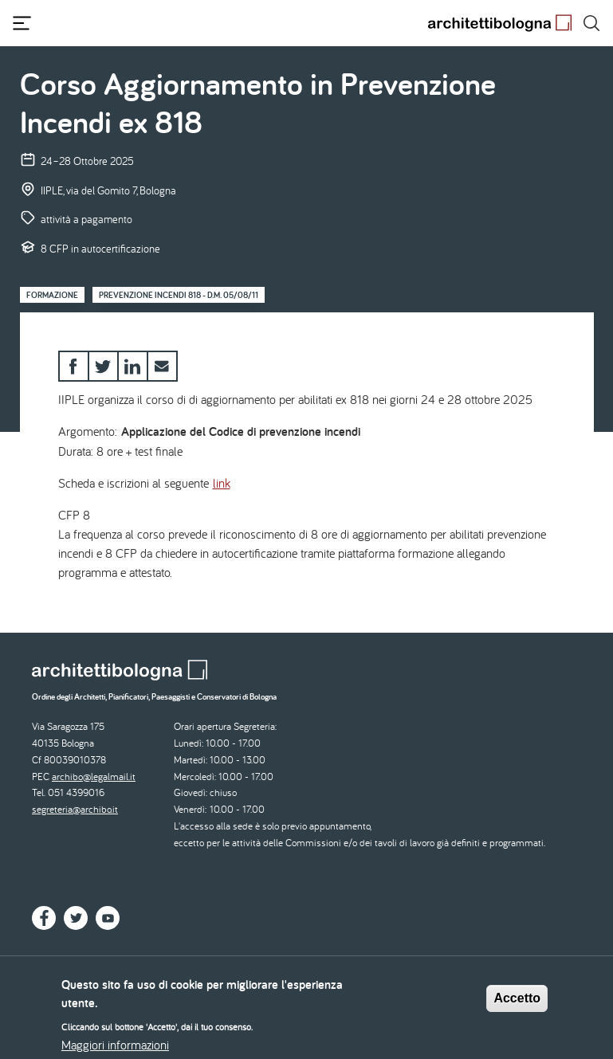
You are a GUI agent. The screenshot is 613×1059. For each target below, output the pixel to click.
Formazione (52, 294)
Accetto (516, 1003)
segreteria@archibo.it (75, 809)
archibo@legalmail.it (94, 776)
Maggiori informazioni (115, 1049)
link (221, 483)
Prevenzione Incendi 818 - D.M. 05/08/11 (178, 294)
